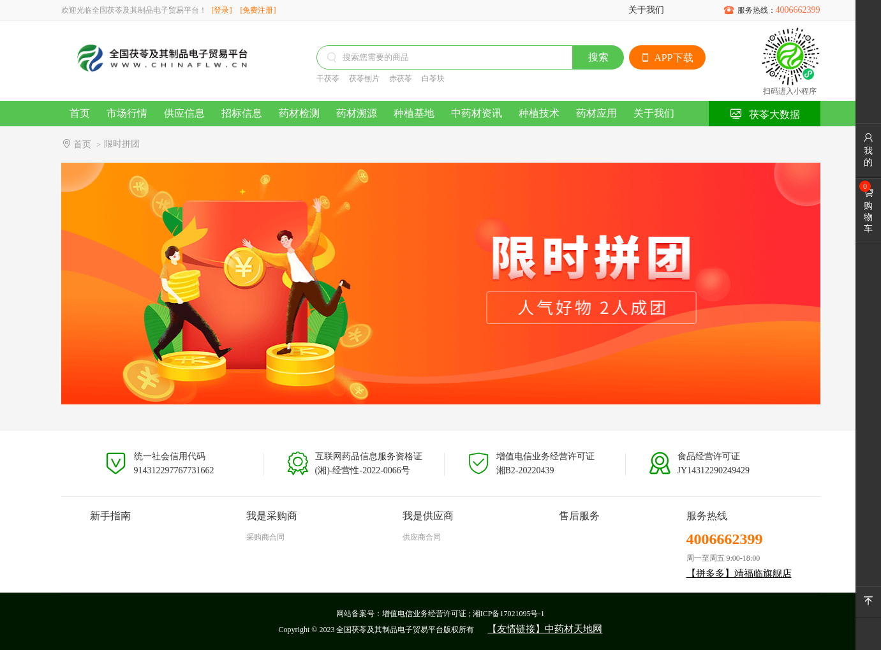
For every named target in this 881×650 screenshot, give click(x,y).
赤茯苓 (400, 78)
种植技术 (539, 113)
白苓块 (433, 78)
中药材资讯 (476, 113)
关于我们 (646, 10)
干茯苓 (327, 78)
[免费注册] (258, 10)
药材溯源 (356, 113)
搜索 (598, 57)
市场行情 (127, 113)
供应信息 (184, 113)
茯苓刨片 (364, 78)
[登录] (222, 10)
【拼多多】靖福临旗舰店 (739, 573)
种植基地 (414, 113)
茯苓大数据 (764, 114)
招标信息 (241, 113)
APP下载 (666, 57)
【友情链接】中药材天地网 (544, 629)
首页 (80, 113)
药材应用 (596, 113)
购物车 (868, 210)
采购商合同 (265, 537)
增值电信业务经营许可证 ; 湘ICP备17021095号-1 (463, 613)
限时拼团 (122, 144)
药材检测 (299, 113)
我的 (868, 150)
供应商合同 (422, 537)
